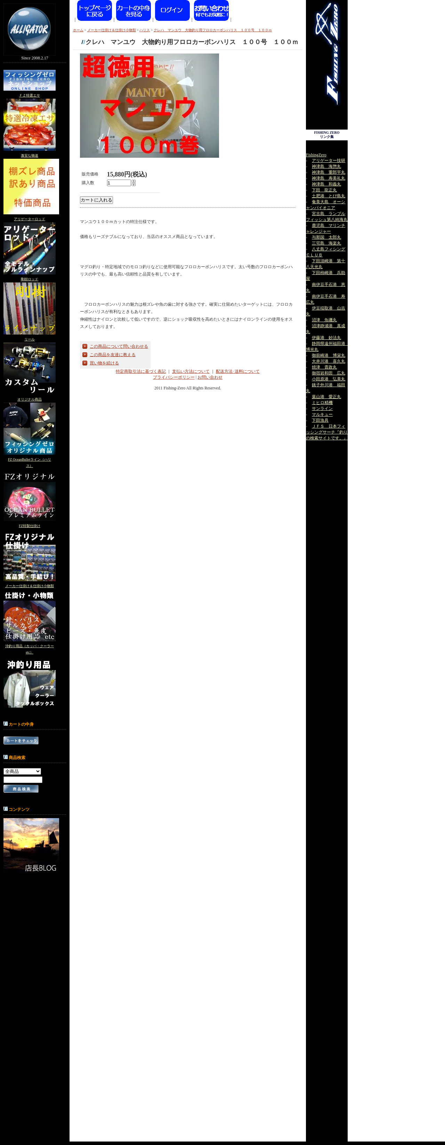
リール (29, 339)
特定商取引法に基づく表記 (141, 371)
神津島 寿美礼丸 (328, 178)
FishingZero (316, 155)
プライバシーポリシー (174, 377)
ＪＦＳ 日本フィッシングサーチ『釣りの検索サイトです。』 (327, 432)
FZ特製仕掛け (29, 526)
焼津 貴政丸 (324, 367)
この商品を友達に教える (113, 354)
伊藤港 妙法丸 (326, 337)
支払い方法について (191, 371)
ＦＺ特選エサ (29, 95)
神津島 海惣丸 (326, 166)
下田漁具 (320, 420)
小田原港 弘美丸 (328, 379)
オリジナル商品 (29, 399)
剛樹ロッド (29, 279)
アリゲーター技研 (328, 160)
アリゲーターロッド (29, 219)
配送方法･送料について (238, 371)
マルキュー (322, 414)
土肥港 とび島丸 (328, 195)
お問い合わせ (209, 377)
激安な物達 (29, 155)
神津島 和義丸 (326, 184)
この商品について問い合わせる (119, 346)
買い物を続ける (104, 363)
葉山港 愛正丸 (326, 396)
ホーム (78, 30)
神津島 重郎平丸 (328, 172)
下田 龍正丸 (324, 190)
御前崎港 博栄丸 (328, 355)
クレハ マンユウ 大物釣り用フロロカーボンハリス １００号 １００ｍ (213, 30)
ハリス (144, 30)
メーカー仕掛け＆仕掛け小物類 (29, 586)
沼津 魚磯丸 (324, 320)
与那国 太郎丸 (326, 237)
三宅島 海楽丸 (326, 243)
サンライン (322, 408)
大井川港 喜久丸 (328, 361)
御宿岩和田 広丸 (328, 373)
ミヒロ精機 (322, 402)
